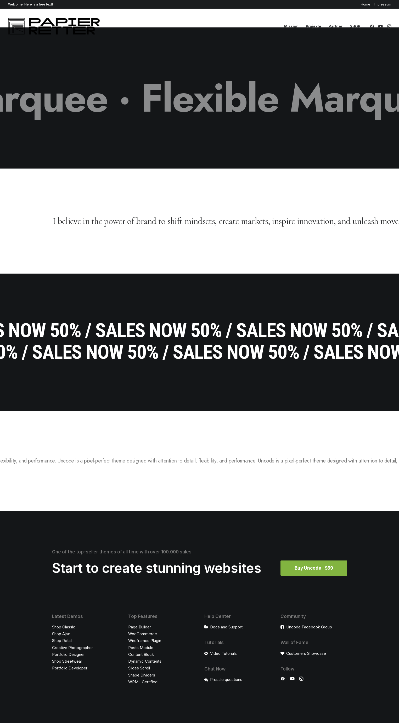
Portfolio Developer (69, 668)
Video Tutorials (223, 653)
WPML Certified (143, 681)
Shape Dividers (141, 675)
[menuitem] (366, 4)
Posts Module (140, 647)
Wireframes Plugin (144, 640)
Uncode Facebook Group (309, 626)
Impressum (382, 4)
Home (365, 4)
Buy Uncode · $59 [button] (314, 568)
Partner (335, 26)
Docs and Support (226, 626)
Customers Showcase (306, 653)
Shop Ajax (61, 633)
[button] (373, 26)
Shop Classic (63, 626)
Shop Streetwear (67, 661)
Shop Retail (62, 640)
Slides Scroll (139, 668)
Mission (291, 26)
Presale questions (226, 679)
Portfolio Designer (68, 654)
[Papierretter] (54, 26)
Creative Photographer (72, 647)
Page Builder (139, 626)
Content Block (141, 654)
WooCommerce (142, 633)
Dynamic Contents (144, 661)
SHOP (355, 26)
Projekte (313, 26)
